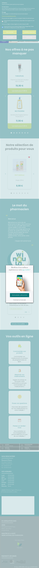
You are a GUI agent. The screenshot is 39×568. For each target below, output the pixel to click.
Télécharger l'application (19, 296)
